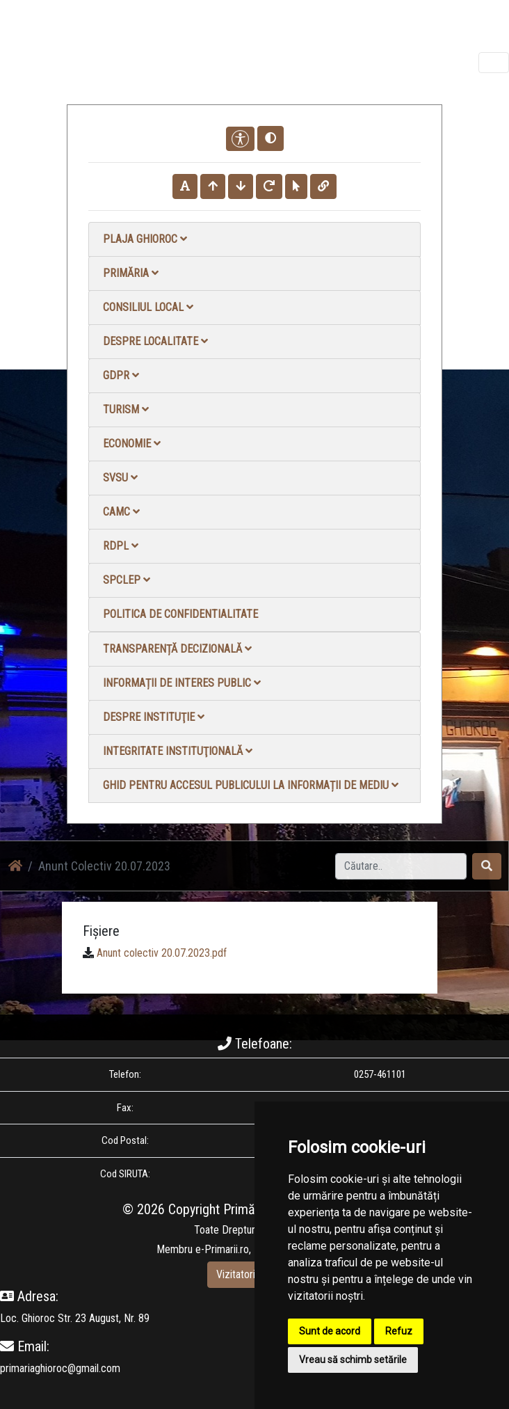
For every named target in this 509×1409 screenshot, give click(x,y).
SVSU (120, 477)
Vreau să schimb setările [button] (353, 1359)
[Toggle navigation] (493, 62)
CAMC (121, 511)
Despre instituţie (153, 717)
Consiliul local (148, 307)
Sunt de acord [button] (329, 1331)
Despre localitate (155, 341)
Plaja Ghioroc (145, 239)
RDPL (120, 545)
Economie (132, 443)
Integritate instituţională (177, 751)
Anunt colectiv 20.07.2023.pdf (162, 953)
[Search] (401, 866)
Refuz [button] (398, 1331)
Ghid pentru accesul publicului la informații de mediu (250, 785)
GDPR (121, 375)
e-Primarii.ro (222, 1249)
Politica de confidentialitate (180, 614)
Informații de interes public (182, 683)
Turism (126, 409)
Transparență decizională (177, 648)
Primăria (131, 273)
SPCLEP (126, 580)
